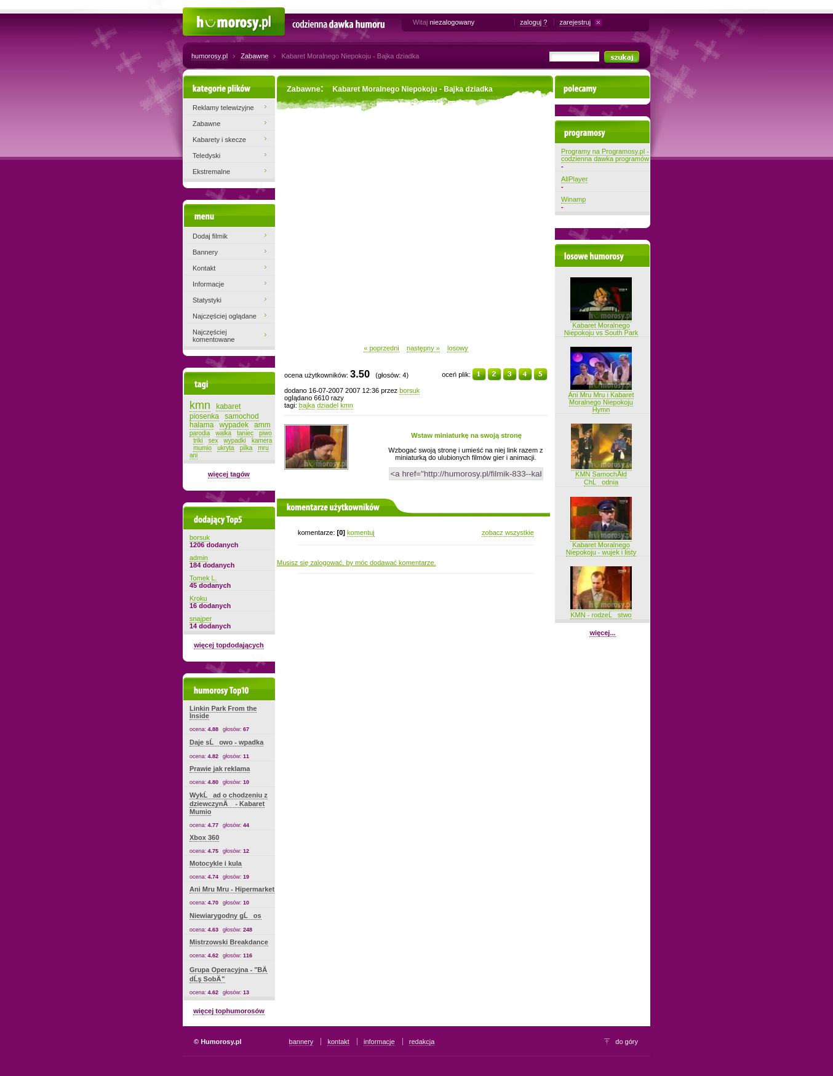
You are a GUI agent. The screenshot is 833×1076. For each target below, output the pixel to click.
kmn (346, 405)
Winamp (573, 199)
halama (201, 425)
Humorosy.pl (201, 13)
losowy (457, 348)
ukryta (225, 448)
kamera (262, 440)
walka (224, 433)
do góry (626, 1041)
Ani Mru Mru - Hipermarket (231, 889)
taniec (245, 433)
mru (263, 448)
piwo (265, 433)
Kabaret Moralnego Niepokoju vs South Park (601, 325)
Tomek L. (203, 578)
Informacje (208, 284)
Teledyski (206, 155)
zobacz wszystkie (508, 532)
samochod (241, 416)
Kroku (198, 598)
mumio (202, 448)
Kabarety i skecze (219, 139)
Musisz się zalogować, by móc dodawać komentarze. (356, 562)
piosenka (204, 416)
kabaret (228, 406)
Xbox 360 (204, 837)
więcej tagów (229, 474)
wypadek (234, 425)
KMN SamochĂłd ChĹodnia (601, 474)
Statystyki (207, 300)
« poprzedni (381, 348)
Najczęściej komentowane (214, 335)
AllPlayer (574, 179)
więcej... (602, 632)
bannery (301, 1041)
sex (213, 440)
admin (198, 557)
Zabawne (254, 56)
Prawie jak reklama (219, 768)
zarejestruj (575, 22)
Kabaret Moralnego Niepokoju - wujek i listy (601, 545)
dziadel (327, 405)
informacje (379, 1041)
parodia (199, 433)
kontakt (338, 1041)
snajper (200, 618)
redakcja (422, 1041)
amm (262, 425)
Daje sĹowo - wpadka (226, 742)
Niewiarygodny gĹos (225, 915)
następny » (423, 348)
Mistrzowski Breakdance (228, 942)
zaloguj (530, 22)
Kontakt (204, 268)
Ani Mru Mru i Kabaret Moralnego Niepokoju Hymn (601, 398)
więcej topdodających (229, 645)
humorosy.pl (209, 56)
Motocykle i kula (215, 863)
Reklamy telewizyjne (223, 107)
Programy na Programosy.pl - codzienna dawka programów (605, 155)
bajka (307, 405)
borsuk (409, 390)
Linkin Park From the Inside (223, 712)
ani (193, 455)
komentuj (361, 532)
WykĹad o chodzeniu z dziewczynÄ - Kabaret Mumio (228, 803)
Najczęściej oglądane (225, 316)
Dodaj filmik (210, 236)
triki (198, 440)
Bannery (205, 252)
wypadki (235, 440)
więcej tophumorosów (229, 1011)
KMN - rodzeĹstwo (601, 611)
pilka (246, 448)
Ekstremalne (211, 171)
